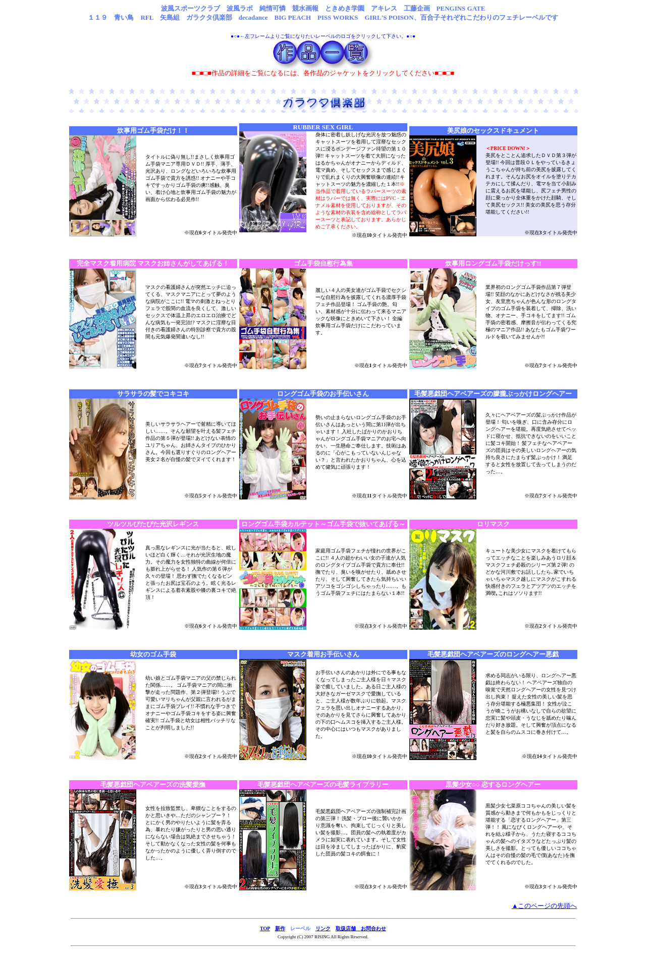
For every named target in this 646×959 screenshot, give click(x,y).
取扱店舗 (348, 928)
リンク (323, 928)
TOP (265, 928)
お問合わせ (373, 928)
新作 (280, 928)
